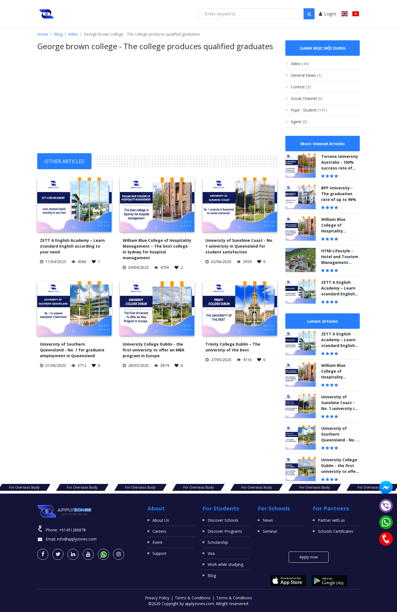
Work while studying (225, 564)
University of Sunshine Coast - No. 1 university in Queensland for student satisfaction (239, 246)
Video (73, 34)
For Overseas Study (55, 487)
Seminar (270, 531)
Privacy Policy (157, 597)
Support (159, 553)
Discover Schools (223, 520)
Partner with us (331, 520)
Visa (211, 553)
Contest (301, 86)
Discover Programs (225, 531)
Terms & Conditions (193, 597)
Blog (58, 34)
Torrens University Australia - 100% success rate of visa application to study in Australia (339, 168)
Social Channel (307, 98)
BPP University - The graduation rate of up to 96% (338, 193)
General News (306, 75)
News (268, 520)
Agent (299, 121)
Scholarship (218, 542)
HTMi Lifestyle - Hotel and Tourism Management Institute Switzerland (339, 262)
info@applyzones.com (76, 539)
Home (42, 34)
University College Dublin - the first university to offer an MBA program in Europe (153, 349)
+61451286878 (72, 529)
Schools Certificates (335, 531)
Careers (159, 531)
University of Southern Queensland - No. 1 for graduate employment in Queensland (72, 349)
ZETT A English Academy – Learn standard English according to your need (72, 246)
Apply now (308, 557)
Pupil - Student (309, 110)
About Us (160, 520)
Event (157, 542)
